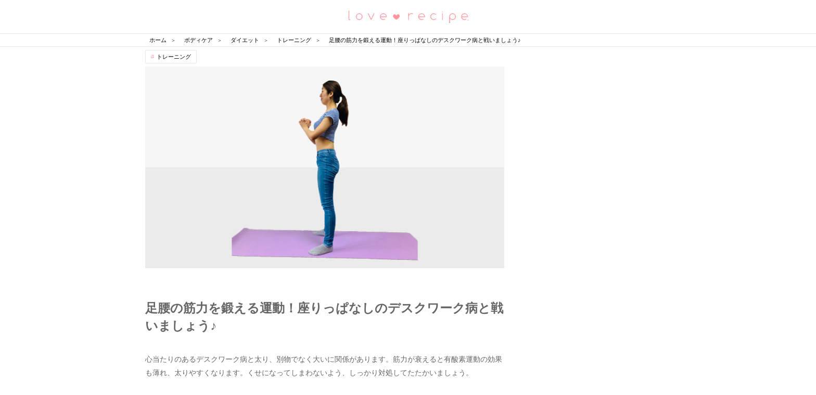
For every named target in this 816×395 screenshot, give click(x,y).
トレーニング (174, 57)
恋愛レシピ (408, 15)
